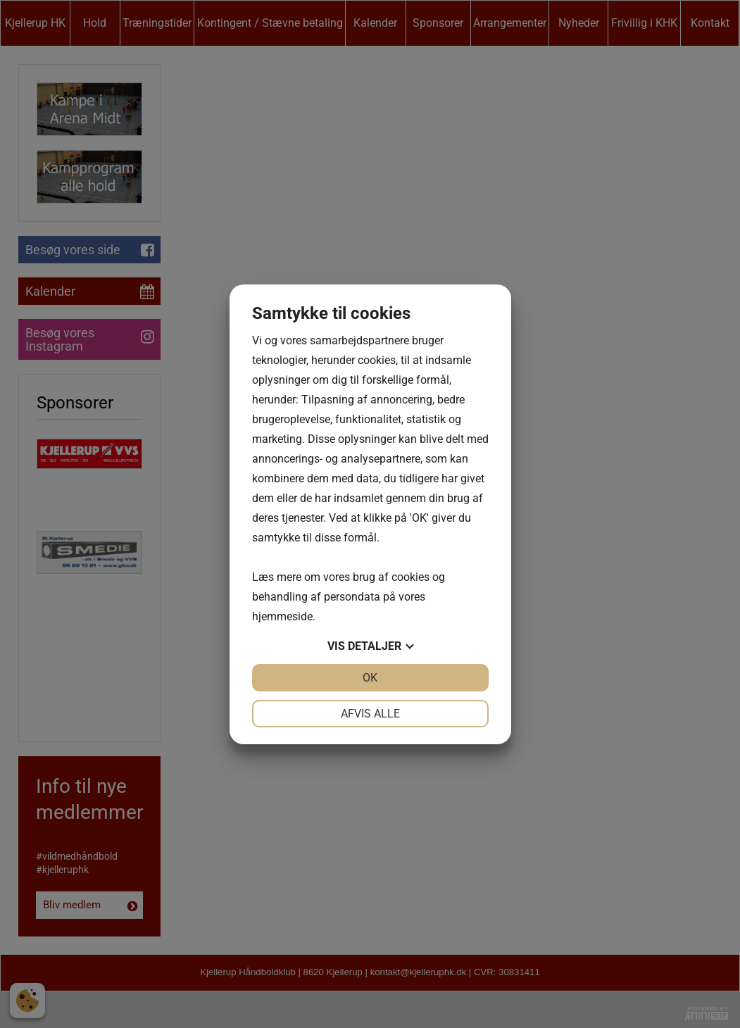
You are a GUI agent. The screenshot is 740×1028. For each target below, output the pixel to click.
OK (370, 677)
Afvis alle (370, 713)
